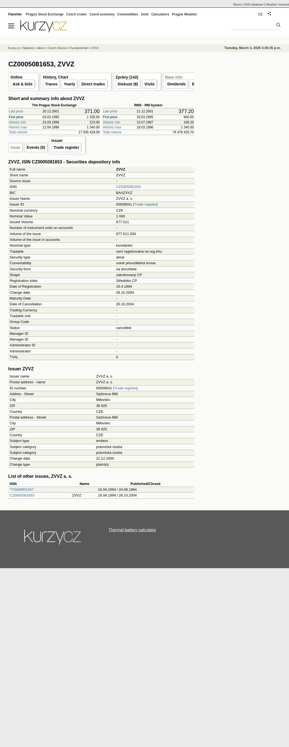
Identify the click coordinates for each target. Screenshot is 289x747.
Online (16, 77)
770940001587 (22, 489)
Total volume (18, 132)
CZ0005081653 (128, 187)
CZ (260, 14)
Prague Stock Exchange (45, 14)
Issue (15, 147)
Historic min (17, 122)
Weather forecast (277, 4)
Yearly (69, 84)
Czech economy (101, 14)
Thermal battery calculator (132, 529)
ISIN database (254, 4)
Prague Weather (184, 14)
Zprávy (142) (127, 77)
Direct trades (93, 84)
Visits (149, 84)
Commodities (127, 14)
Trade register (66, 147)
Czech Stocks (57, 48)
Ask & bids (22, 84)
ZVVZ (95, 48)
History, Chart (55, 77)
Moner (237, 4)
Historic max (18, 127)
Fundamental (79, 48)
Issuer (57, 140)
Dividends (176, 84)
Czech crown (76, 14)
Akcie (41, 48)
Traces (51, 84)
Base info (173, 77)
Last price (16, 111)
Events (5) (36, 147)
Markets (28, 48)
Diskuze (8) (128, 84)
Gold (144, 14)
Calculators (160, 14)
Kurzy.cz (14, 48)
